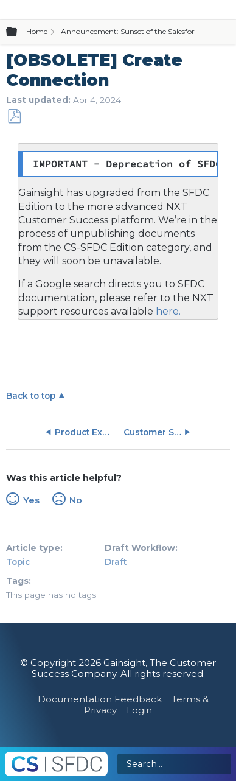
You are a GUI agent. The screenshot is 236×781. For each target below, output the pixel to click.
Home (36, 31)
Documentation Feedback (100, 699)
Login (139, 710)
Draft (116, 562)
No (75, 500)
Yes (31, 500)
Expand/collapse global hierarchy (19, 32)
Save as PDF (14, 116)
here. (167, 311)
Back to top (30, 396)
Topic (18, 562)
